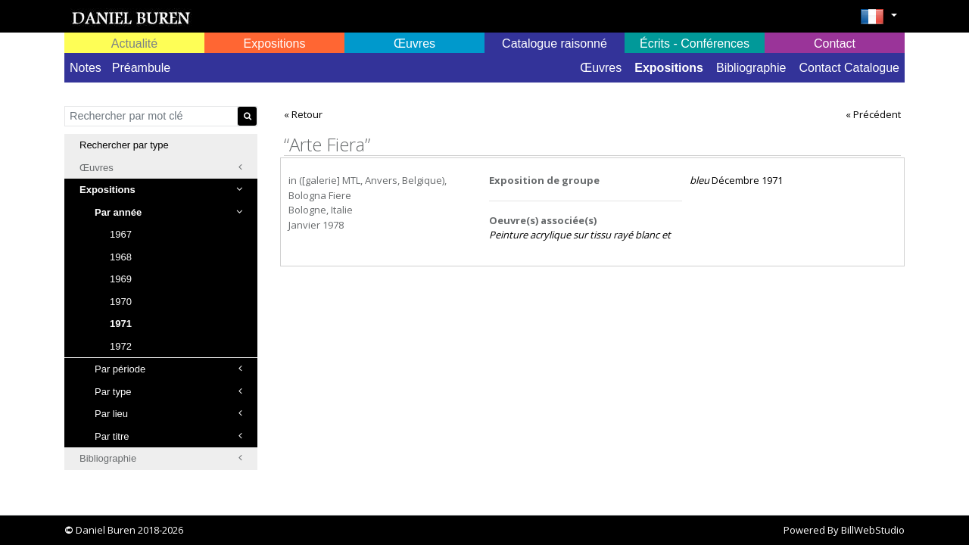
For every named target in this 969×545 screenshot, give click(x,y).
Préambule (141, 67)
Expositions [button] (275, 43)
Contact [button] (834, 43)
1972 (121, 346)
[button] (878, 21)
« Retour (303, 114)
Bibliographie (751, 67)
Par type (168, 392)
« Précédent (873, 114)
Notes (85, 67)
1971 (121, 323)
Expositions (668, 67)
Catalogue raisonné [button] (554, 43)
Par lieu (168, 413)
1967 (121, 234)
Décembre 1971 (736, 180)
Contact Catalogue (849, 67)
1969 (121, 279)
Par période (168, 369)
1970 (121, 301)
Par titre (168, 436)
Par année (168, 212)
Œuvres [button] (414, 43)
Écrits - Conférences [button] (694, 43)
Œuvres (601, 67)
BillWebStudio (873, 530)
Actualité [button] (134, 43)
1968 (121, 257)
